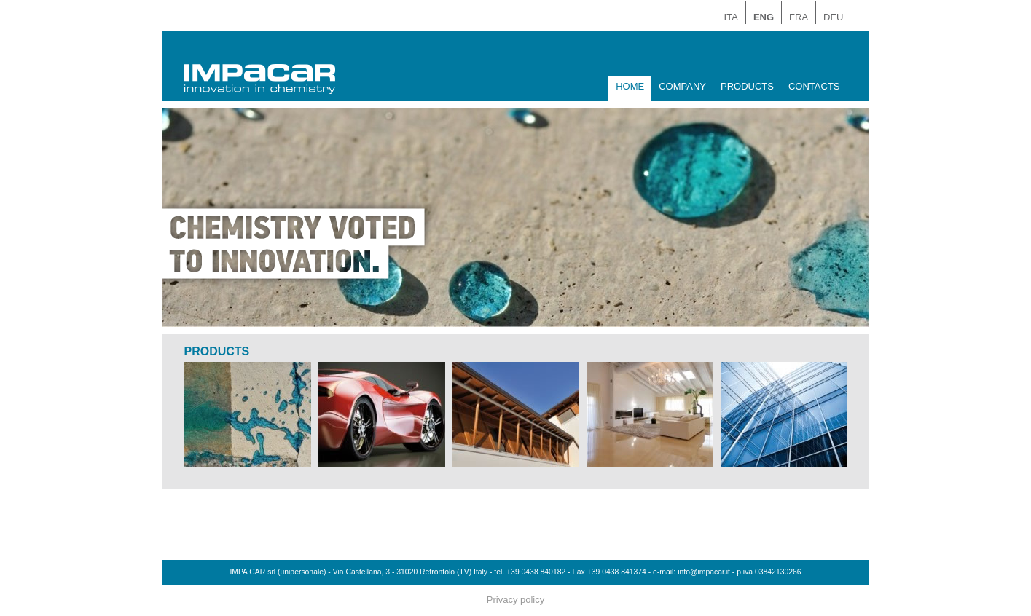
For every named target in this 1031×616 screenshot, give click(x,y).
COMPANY (682, 86)
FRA (798, 17)
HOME (630, 86)
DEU (833, 17)
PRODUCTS (747, 86)
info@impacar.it (704, 572)
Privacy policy (515, 599)
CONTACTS (814, 86)
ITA (731, 17)
